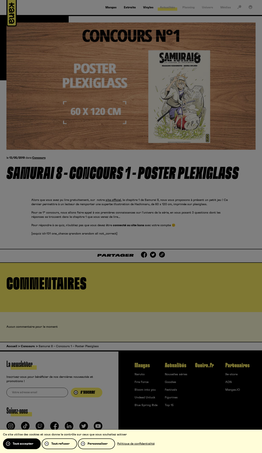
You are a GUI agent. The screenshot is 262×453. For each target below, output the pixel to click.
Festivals (171, 389)
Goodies (170, 382)
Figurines (171, 397)
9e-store (231, 374)
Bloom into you (145, 389)
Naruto (140, 374)
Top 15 (169, 405)
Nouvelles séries (176, 374)
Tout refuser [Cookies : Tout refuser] (60, 443)
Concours (38, 158)
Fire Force (141, 382)
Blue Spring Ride (146, 405)
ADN (228, 382)
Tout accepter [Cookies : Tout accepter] (23, 443)
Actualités (175, 365)
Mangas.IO (232, 389)
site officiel (113, 200)
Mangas (142, 365)
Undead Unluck (145, 397)
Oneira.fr (204, 365)
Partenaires (237, 365)
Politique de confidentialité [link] (135, 443)
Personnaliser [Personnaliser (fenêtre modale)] (98, 443)
